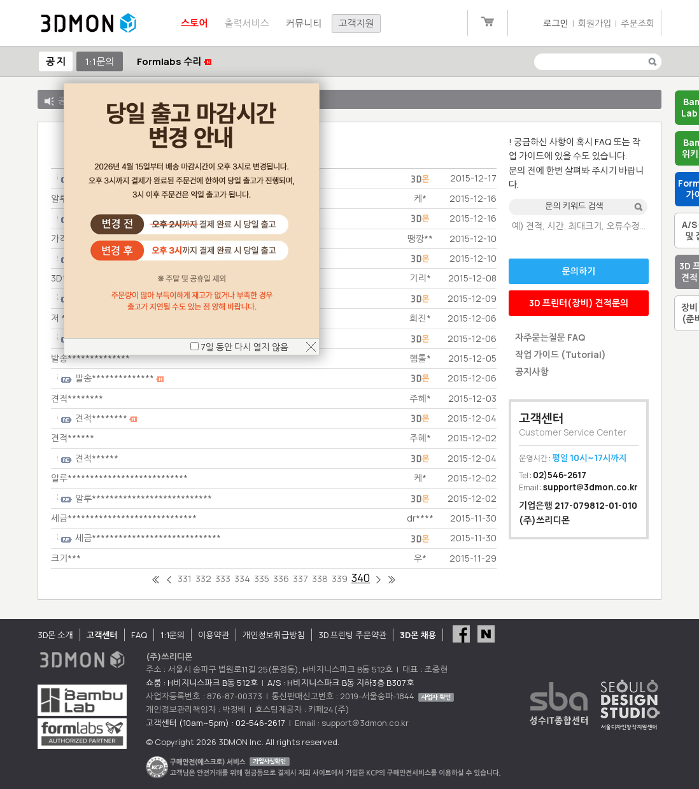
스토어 (194, 23)
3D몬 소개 (55, 635)
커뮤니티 (303, 23)
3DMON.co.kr (88, 23)
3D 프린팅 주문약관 (352, 635)
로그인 (555, 23)
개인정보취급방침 (274, 635)
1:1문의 (99, 61)
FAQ (139, 635)
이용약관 (213, 635)
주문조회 (637, 23)
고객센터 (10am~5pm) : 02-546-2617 (215, 723)
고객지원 (356, 23)
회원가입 (595, 23)
